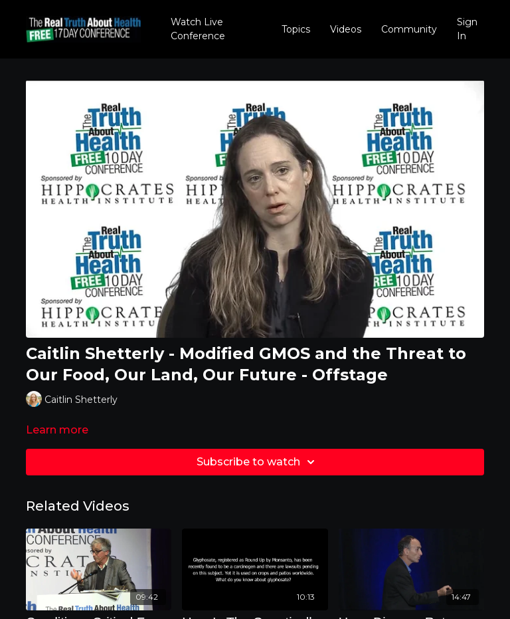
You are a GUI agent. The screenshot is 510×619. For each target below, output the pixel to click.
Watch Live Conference (198, 29)
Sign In (467, 29)
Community (409, 29)
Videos (345, 29)
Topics (296, 29)
